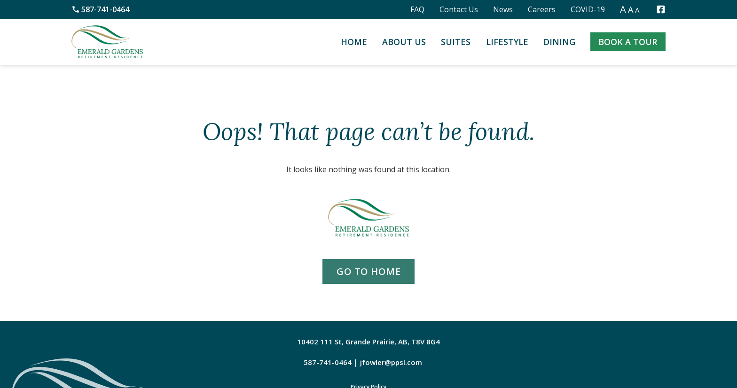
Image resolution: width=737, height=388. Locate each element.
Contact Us (458, 9)
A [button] (623, 9)
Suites (455, 41)
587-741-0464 (100, 9)
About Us (404, 41)
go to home (368, 271)
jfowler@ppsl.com (391, 362)
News (503, 9)
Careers (542, 9)
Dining (559, 41)
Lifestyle (507, 41)
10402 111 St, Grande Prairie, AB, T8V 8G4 (368, 341)
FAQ (417, 9)
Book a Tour (627, 41)
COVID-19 (588, 9)
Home (354, 41)
